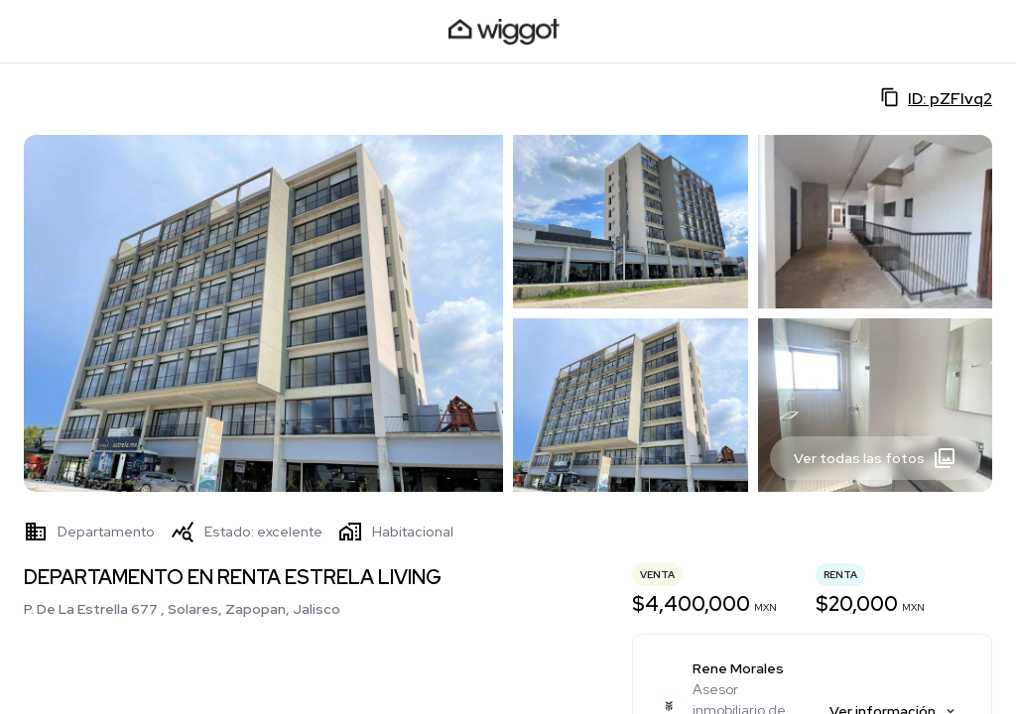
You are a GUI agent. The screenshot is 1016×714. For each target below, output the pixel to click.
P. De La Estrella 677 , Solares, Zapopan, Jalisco (182, 609)
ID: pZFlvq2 (936, 98)
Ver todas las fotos (875, 458)
